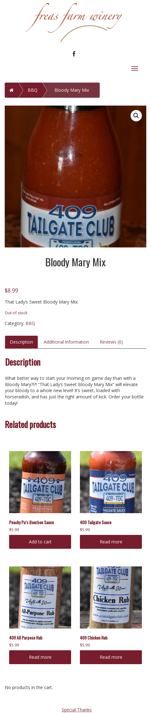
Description (21, 342)
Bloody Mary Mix (71, 90)
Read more (111, 542)
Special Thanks (77, 710)
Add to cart (40, 542)
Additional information (66, 342)
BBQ (32, 90)
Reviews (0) (111, 342)
